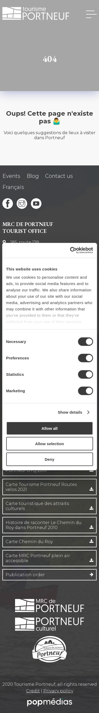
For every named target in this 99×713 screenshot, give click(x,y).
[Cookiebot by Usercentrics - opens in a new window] (70, 250)
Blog (33, 176)
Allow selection (49, 443)
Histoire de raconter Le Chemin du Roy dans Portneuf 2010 (44, 525)
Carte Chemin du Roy (29, 541)
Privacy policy (58, 690)
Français (13, 187)
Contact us (59, 176)
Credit (33, 690)
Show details (70, 412)
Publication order (25, 574)
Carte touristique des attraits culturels (37, 506)
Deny (49, 459)
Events (11, 176)
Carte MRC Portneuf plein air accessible (38, 558)
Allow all (49, 428)
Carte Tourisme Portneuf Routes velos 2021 (41, 487)
